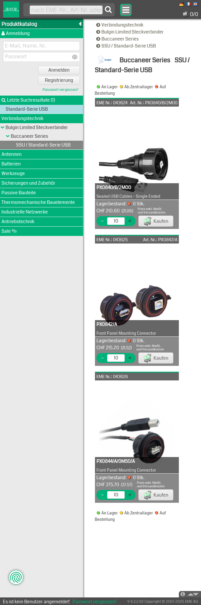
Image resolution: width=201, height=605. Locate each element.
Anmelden (59, 70)
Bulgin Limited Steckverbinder (130, 32)
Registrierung (59, 80)
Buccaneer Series (118, 39)
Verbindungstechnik (120, 25)
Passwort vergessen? (60, 90)
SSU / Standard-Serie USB (126, 46)
